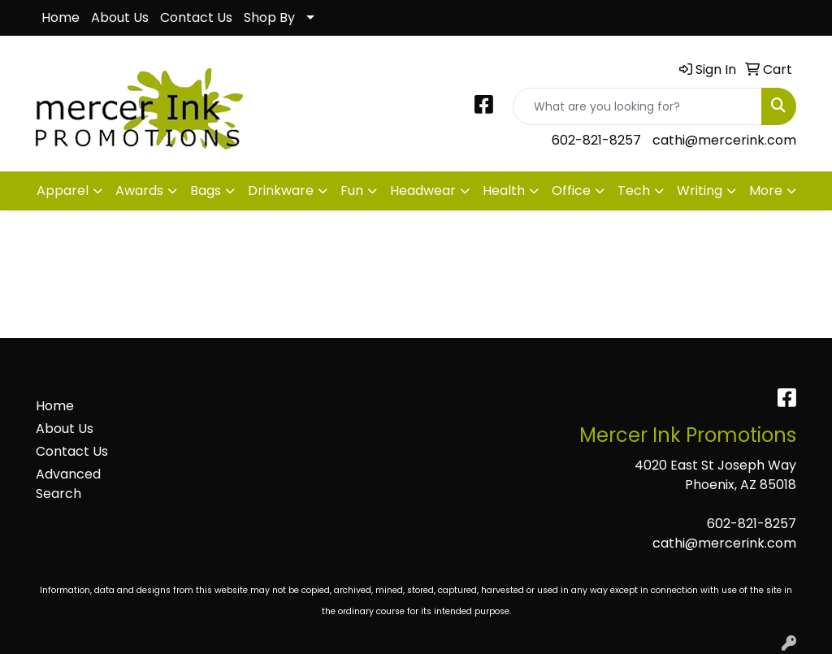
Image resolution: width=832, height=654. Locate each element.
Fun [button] (351, 190)
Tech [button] (634, 190)
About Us (120, 17)
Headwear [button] (423, 190)
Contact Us (196, 17)
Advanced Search (68, 484)
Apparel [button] (63, 190)
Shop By (269, 17)
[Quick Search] (637, 106)
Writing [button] (699, 190)
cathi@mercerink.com (724, 140)
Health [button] (504, 190)
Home (60, 17)
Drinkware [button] (281, 190)
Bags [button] (205, 190)
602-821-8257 (596, 140)
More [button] (765, 190)
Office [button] (571, 190)
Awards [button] (139, 190)
